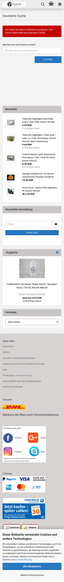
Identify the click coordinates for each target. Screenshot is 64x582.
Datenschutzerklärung (21, 559)
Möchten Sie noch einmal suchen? (19, 44)
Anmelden (32, 232)
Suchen (48, 59)
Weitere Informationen (32, 575)
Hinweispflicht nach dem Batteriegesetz (22, 381)
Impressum (8, 346)
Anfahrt (6, 352)
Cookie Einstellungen (13, 386)
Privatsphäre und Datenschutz (17, 375)
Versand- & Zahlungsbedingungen (19, 358)
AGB (5, 369)
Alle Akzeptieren (32, 566)
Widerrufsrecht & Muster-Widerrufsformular (24, 364)
